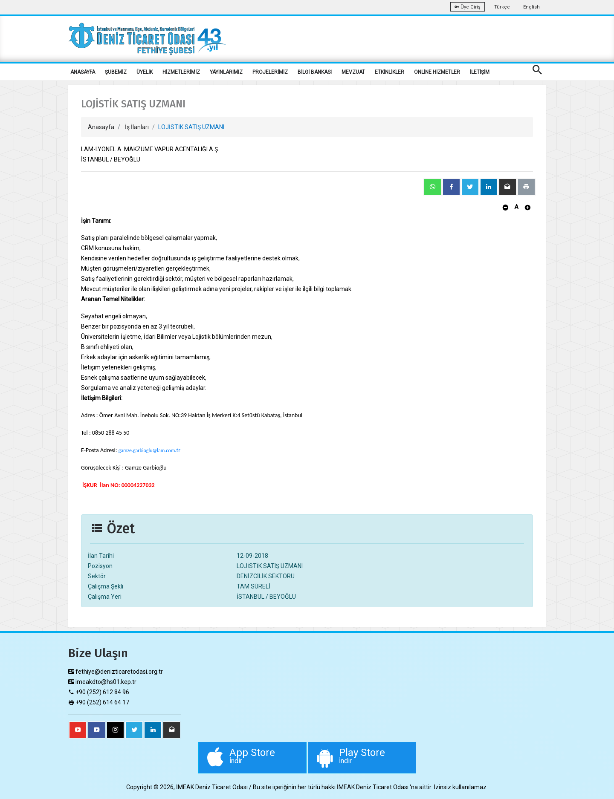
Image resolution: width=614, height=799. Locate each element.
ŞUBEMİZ (116, 72)
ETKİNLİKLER (389, 72)
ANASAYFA (82, 72)
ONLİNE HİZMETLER (437, 72)
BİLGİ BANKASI (315, 72)
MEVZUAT (353, 72)
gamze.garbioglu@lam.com (147, 450)
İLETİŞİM (479, 72)
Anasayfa (101, 127)
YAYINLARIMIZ (226, 72)
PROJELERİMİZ (270, 72)
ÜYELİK (144, 72)
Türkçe (502, 7)
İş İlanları (137, 127)
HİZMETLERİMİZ (181, 72)
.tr (177, 450)
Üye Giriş (468, 7)
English (531, 7)
